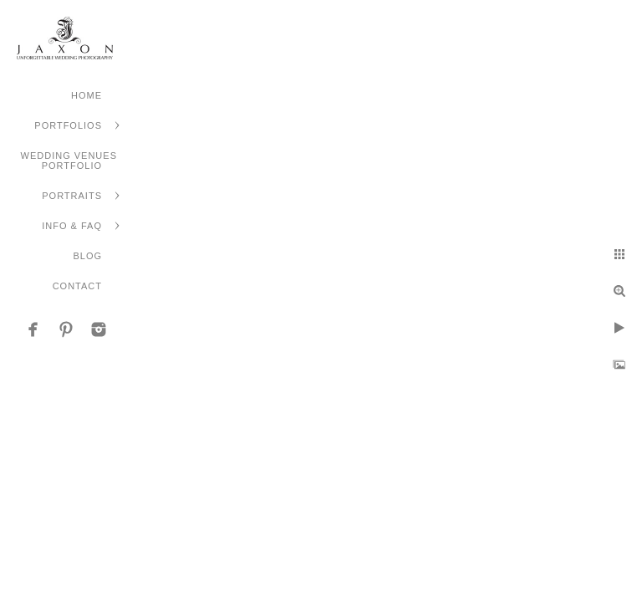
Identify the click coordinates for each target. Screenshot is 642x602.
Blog (87, 256)
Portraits (72, 196)
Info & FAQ (72, 226)
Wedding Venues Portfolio (69, 160)
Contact (77, 286)
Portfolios (68, 125)
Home (86, 95)
